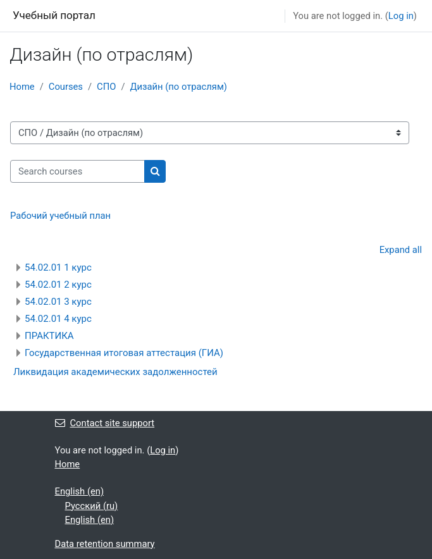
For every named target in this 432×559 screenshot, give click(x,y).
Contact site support (105, 423)
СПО (106, 86)
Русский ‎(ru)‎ (91, 506)
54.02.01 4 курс (58, 318)
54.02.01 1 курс (58, 267)
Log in (401, 16)
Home (22, 86)
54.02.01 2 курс (58, 284)
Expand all (401, 249)
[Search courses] (77, 171)
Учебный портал (54, 15)
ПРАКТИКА (49, 335)
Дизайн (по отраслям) (178, 86)
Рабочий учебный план (60, 215)
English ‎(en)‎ (79, 491)
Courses (66, 86)
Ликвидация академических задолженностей (115, 372)
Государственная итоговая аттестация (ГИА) (124, 353)
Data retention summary (105, 544)
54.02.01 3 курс (58, 301)
